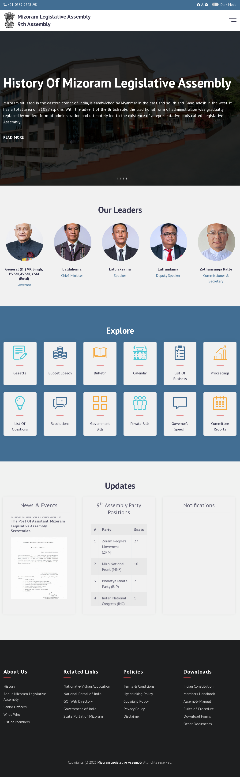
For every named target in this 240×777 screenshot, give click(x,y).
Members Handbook (199, 693)
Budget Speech (60, 373)
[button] (123, 176)
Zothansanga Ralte (216, 269)
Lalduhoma (72, 269)
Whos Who (12, 714)
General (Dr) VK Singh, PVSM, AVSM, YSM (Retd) (24, 274)
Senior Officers (15, 707)
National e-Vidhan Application (87, 686)
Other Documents (198, 723)
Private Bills (140, 423)
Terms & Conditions (139, 686)
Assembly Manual (197, 701)
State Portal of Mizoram (83, 716)
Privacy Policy (134, 708)
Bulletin (100, 373)
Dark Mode (228, 4)
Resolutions (60, 423)
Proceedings (220, 373)
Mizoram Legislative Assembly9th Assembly (54, 20)
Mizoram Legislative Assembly (120, 762)
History (9, 686)
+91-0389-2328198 (20, 4)
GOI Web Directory (78, 701)
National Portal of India (82, 693)
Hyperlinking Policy (138, 693)
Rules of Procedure (199, 708)
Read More (13, 137)
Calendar (140, 373)
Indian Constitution (199, 686)
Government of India (80, 708)
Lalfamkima (168, 269)
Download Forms (197, 716)
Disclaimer (132, 716)
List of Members (17, 722)
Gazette (19, 373)
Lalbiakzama (120, 269)
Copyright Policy (136, 701)
